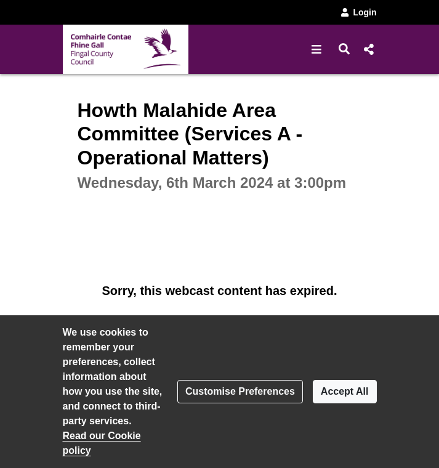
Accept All (345, 391)
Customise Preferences (240, 391)
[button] (316, 49)
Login (358, 12)
